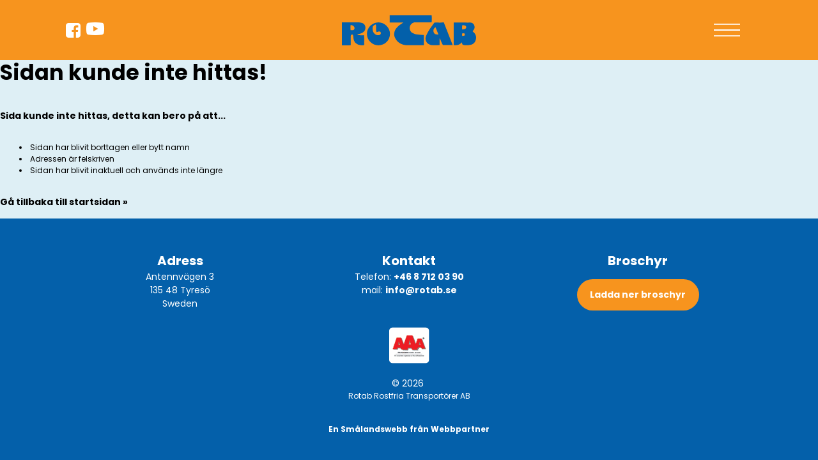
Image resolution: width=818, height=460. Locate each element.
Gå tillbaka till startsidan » (64, 201)
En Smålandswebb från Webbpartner (409, 429)
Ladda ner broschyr (638, 294)
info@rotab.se (421, 290)
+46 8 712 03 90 (429, 276)
